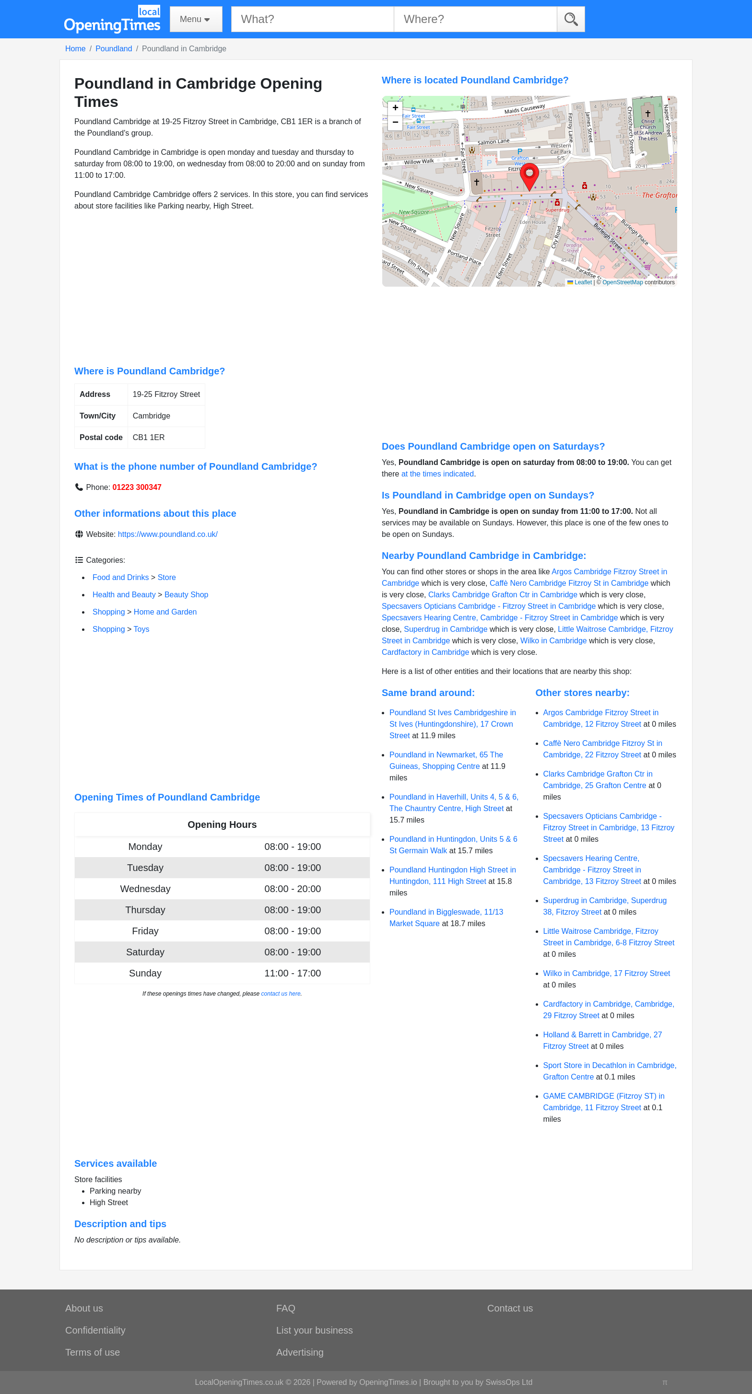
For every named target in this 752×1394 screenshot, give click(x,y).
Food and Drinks (121, 577)
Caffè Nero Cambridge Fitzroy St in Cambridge (569, 583)
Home (75, 49)
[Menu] (196, 19)
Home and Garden (165, 612)
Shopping (109, 612)
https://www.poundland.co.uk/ (168, 534)
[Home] (112, 19)
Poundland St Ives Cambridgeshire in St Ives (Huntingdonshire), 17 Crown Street (452, 724)
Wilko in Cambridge (553, 641)
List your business (314, 1330)
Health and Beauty (124, 595)
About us (84, 1308)
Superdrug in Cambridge (445, 629)
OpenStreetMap (622, 282)
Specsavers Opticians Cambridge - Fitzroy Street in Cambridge (489, 606)
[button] (529, 177)
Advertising (300, 1352)
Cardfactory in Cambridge (425, 652)
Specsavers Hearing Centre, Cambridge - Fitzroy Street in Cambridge (500, 618)
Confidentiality (95, 1330)
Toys (142, 629)
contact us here (281, 993)
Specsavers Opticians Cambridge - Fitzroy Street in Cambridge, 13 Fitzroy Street (609, 827)
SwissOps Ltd (509, 1382)
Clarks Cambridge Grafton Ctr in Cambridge (502, 595)
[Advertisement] (222, 288)
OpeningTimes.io (388, 1382)
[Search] (571, 19)
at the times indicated (437, 474)
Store (167, 577)
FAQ (285, 1308)
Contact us (510, 1308)
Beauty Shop (186, 595)
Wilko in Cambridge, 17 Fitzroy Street (606, 973)
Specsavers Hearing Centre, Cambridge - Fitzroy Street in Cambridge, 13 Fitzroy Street (592, 869)
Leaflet (579, 282)
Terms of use (92, 1352)
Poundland (113, 49)
